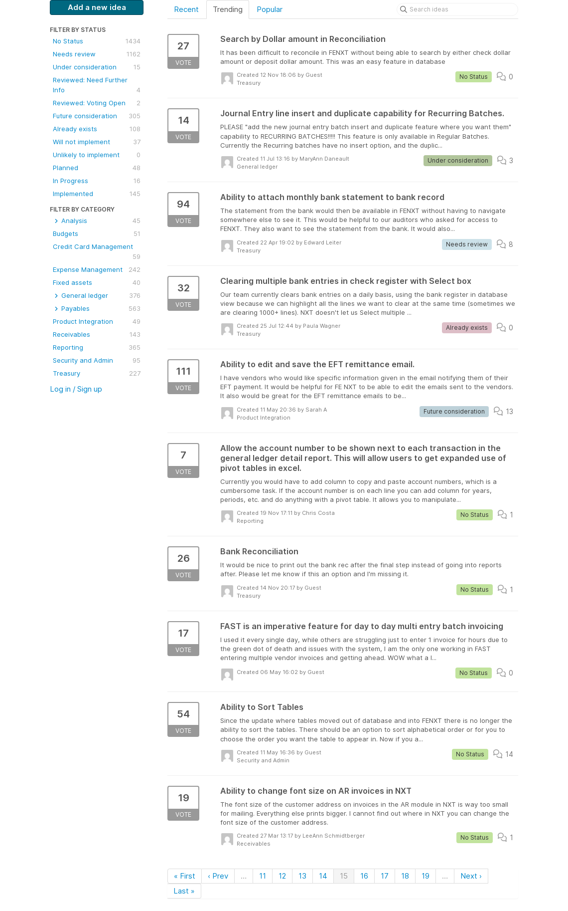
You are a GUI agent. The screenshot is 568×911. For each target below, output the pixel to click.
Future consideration (97, 116)
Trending (228, 9)
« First (184, 876)
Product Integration (97, 321)
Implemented (97, 194)
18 (405, 876)
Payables (97, 308)
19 (425, 876)
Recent (186, 9)
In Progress (97, 181)
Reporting (97, 347)
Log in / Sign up (76, 389)
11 (262, 876)
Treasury (97, 373)
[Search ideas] (457, 9)
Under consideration (97, 67)
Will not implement (97, 142)
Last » (184, 891)
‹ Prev (218, 876)
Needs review (97, 54)
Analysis (97, 221)
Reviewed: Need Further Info (97, 85)
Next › (471, 876)
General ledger (97, 295)
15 (344, 876)
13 (302, 876)
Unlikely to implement (97, 155)
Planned (97, 168)
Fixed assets (97, 282)
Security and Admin (97, 360)
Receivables (97, 334)
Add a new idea (97, 7)
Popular (270, 9)
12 (282, 876)
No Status (97, 41)
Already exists (97, 129)
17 (385, 876)
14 (323, 876)
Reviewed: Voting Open (97, 103)
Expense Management (97, 269)
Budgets (97, 233)
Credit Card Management (97, 251)
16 (364, 876)
